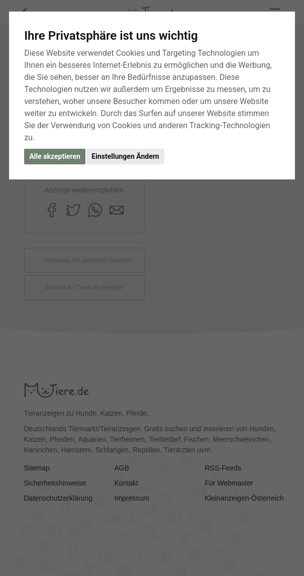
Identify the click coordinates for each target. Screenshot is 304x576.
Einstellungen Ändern (125, 156)
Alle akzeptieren (54, 156)
